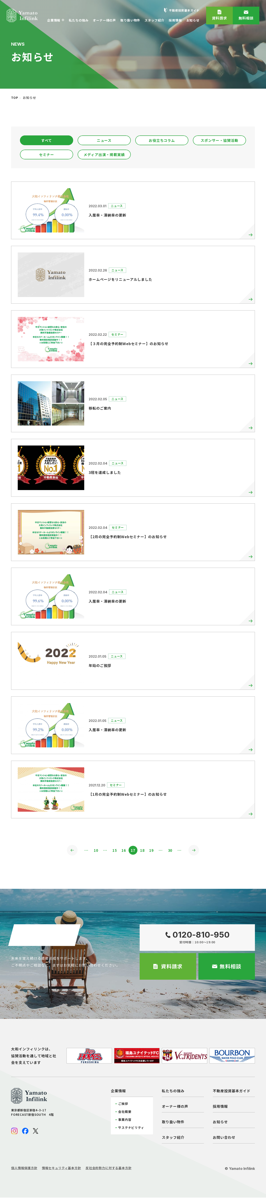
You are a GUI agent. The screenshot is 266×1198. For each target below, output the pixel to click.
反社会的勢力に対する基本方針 (109, 1168)
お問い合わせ (224, 1137)
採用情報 (220, 1106)
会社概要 (124, 1112)
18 (143, 850)
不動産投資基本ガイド (231, 1091)
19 (152, 850)
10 (94, 850)
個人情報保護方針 (24, 1168)
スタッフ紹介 (173, 1137)
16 (123, 850)
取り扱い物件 (173, 1122)
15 (113, 850)
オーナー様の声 (175, 1106)
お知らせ (220, 1122)
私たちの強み (173, 1091)
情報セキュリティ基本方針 (61, 1168)
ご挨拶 (123, 1104)
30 (172, 850)
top (14, 97)
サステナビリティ (131, 1128)
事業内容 (124, 1120)
